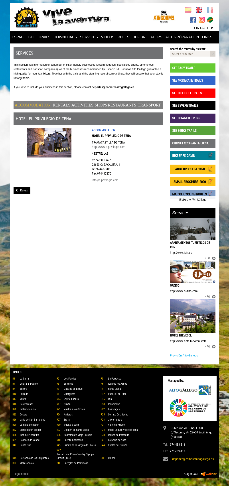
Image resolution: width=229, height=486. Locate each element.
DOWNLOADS (65, 37)
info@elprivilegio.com (105, 180)
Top (2, 480)
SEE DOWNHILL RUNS (186, 118)
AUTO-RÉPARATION (182, 37)
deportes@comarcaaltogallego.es (193, 459)
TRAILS (44, 37)
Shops (101, 105)
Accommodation (33, 105)
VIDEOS (107, 37)
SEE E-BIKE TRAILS (184, 130)
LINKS (207, 37)
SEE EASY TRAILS (183, 68)
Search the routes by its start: (187, 49)
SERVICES (89, 37)
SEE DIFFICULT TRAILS (187, 93)
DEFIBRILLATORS (147, 37)
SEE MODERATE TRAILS (187, 80)
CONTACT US (202, 28)
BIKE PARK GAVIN (192, 155)
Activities (82, 105)
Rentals (62, 105)
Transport (149, 105)
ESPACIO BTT (23, 37)
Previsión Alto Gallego (184, 355)
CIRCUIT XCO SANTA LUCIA (190, 143)
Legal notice (21, 474)
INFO (209, 258)
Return (22, 190)
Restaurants (122, 105)
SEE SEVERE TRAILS (185, 105)
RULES (123, 37)
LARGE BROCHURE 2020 (192, 168)
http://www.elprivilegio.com (108, 147)
